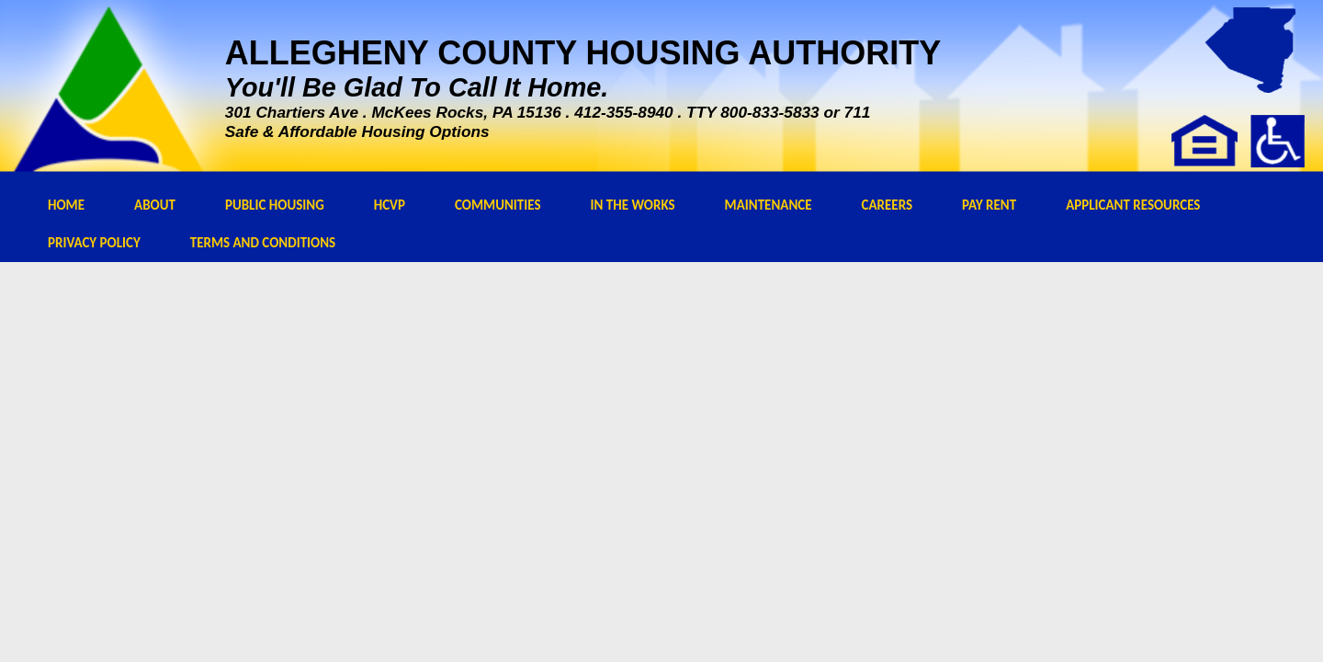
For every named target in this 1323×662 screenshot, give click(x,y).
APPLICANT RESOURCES (1133, 205)
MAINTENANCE (768, 205)
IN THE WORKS (633, 205)
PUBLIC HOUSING (274, 205)
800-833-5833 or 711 (795, 112)
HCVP (389, 205)
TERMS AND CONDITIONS (262, 242)
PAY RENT (989, 205)
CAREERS (887, 205)
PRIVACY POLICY (94, 242)
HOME (66, 205)
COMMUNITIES (498, 205)
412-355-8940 (623, 112)
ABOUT (154, 205)
